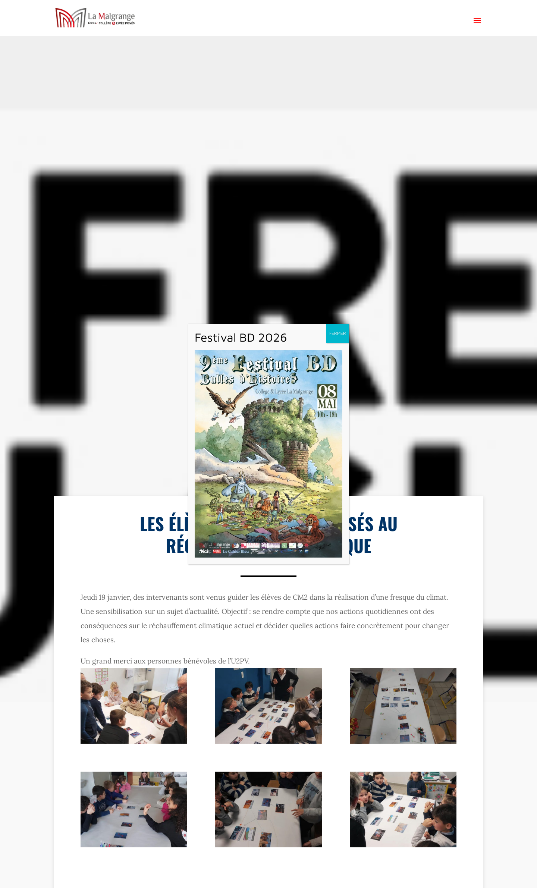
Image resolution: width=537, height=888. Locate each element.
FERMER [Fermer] (337, 333)
